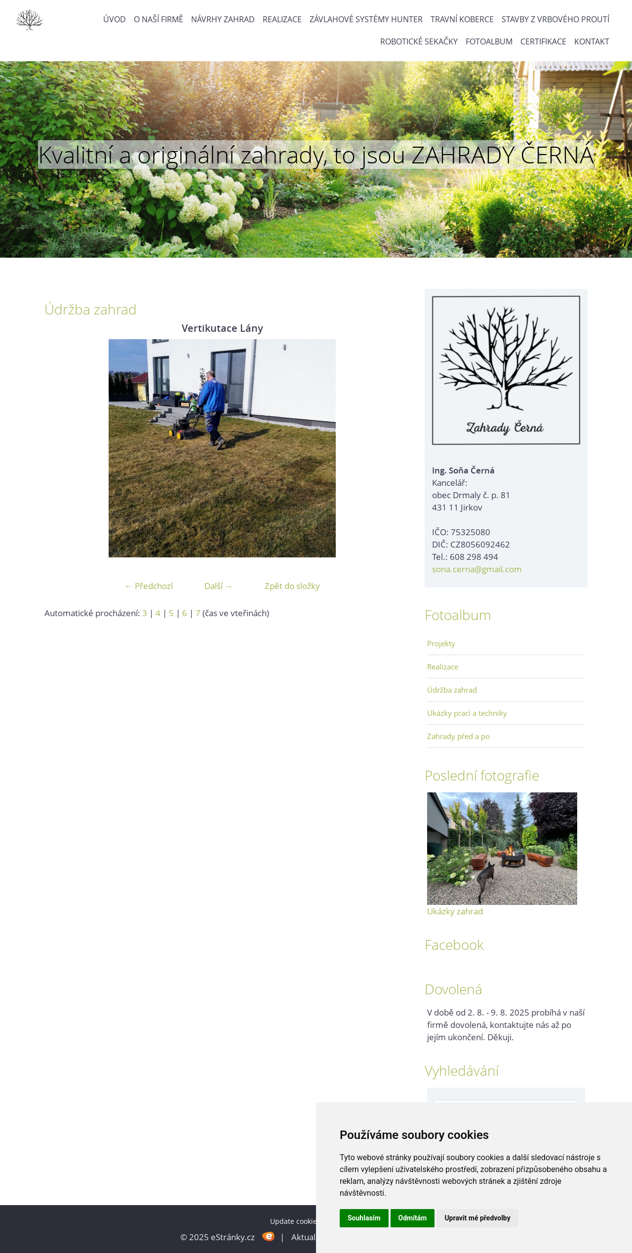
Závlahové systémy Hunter (366, 19)
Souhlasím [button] (364, 1218)
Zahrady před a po (458, 736)
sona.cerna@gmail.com (477, 569)
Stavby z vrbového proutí (555, 19)
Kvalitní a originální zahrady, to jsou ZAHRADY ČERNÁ (316, 154)
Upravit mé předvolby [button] (477, 1218)
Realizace (282, 19)
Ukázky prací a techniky (467, 713)
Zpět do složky (292, 585)
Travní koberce (462, 19)
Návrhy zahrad (223, 19)
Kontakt (591, 41)
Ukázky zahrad (455, 911)
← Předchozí (148, 585)
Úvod (114, 19)
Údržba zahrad (452, 690)
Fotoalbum (489, 41)
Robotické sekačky (419, 41)
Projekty (441, 643)
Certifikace (543, 41)
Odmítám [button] (412, 1218)
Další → (218, 585)
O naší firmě (158, 19)
